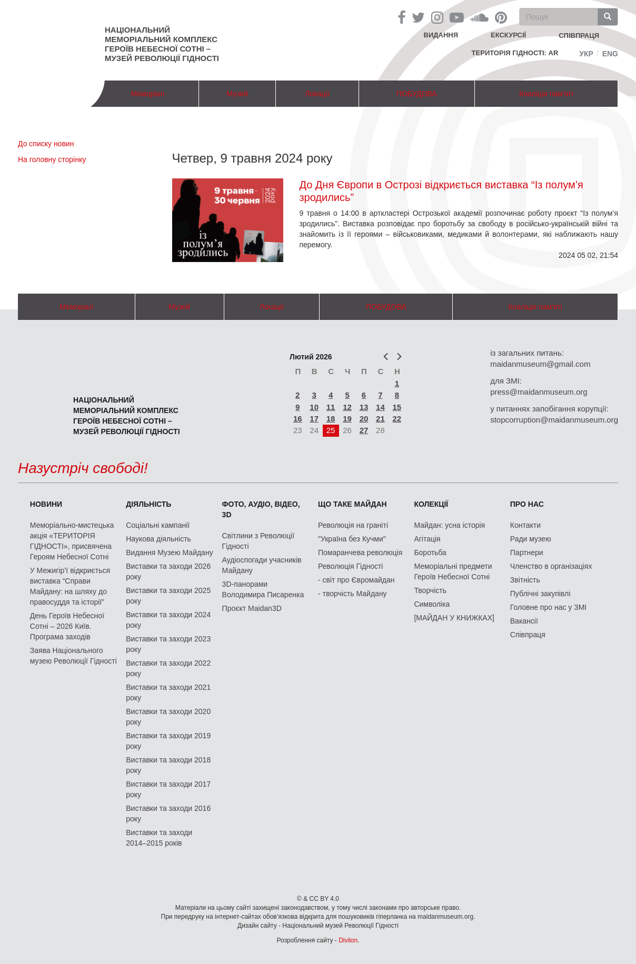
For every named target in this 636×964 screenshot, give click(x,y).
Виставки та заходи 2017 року (168, 789)
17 (314, 418)
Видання (441, 35)
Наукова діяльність (158, 539)
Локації (317, 93)
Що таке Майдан (352, 504)
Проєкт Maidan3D (252, 608)
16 (297, 418)
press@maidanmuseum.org (538, 391)
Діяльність (148, 504)
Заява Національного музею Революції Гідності (73, 655)
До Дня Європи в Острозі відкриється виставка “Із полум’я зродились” (441, 191)
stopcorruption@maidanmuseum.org (554, 419)
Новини (46, 504)
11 (330, 407)
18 (330, 418)
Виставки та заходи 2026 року (168, 571)
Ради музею (530, 539)
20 (364, 418)
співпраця (579, 35)
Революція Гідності (350, 566)
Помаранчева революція (360, 552)
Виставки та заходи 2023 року (168, 644)
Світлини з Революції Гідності (258, 540)
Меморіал (147, 93)
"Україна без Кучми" (352, 539)
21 (380, 418)
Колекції (431, 504)
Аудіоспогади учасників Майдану (262, 565)
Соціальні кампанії (158, 525)
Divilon (348, 940)
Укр (586, 53)
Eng (610, 53)
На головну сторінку (52, 159)
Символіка (432, 604)
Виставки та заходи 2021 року (168, 692)
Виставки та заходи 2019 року (168, 740)
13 (364, 407)
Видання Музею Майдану (169, 552)
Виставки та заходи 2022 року (168, 668)
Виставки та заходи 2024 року (168, 619)
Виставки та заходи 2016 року (168, 813)
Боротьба (430, 552)
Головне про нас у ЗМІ (548, 607)
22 (397, 418)
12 (347, 407)
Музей (237, 93)
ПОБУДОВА (416, 93)
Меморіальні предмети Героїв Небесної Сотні (453, 571)
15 (397, 407)
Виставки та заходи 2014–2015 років (159, 837)
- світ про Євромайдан (356, 580)
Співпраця (527, 634)
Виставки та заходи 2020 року (168, 716)
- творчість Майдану (352, 593)
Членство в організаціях (551, 566)
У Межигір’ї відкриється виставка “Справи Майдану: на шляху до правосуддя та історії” (70, 586)
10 (314, 407)
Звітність (525, 580)
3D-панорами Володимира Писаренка (263, 589)
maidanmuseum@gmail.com (540, 363)
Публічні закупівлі (540, 593)
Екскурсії (508, 35)
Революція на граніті (353, 525)
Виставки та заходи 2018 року (168, 765)
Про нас (527, 504)
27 (364, 430)
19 (347, 418)
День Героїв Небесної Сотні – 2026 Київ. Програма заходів (67, 626)
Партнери (526, 552)
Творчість (430, 590)
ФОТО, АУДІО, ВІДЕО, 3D (261, 509)
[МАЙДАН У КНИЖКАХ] (454, 618)
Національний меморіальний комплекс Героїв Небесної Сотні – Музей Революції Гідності (162, 44)
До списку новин (46, 143)
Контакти (525, 525)
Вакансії (524, 621)
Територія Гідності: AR (515, 53)
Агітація (427, 539)
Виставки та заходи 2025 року (168, 595)
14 (380, 407)
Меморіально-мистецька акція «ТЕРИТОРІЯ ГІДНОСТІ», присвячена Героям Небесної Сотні (72, 541)
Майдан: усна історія (449, 525)
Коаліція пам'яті (546, 93)
